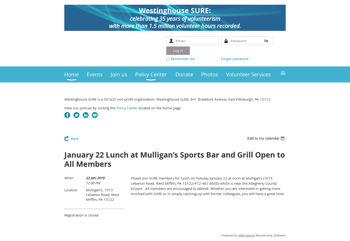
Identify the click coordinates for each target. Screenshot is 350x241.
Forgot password (234, 58)
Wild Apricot (247, 235)
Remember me (183, 58)
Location (70, 190)
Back (75, 138)
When (68, 178)
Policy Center (127, 108)
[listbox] (266, 138)
